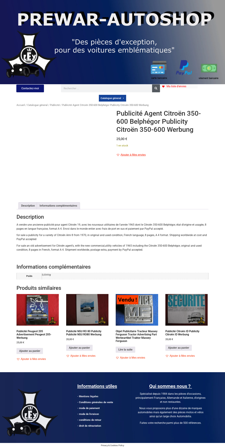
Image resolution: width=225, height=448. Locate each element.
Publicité (55, 105)
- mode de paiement (88, 408)
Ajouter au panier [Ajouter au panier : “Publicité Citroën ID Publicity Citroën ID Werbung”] (178, 347)
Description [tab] (28, 205)
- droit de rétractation (89, 425)
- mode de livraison (88, 414)
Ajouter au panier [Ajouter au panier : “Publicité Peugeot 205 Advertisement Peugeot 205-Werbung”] (29, 351)
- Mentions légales (87, 396)
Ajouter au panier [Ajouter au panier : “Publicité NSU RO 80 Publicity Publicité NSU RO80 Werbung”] (79, 347)
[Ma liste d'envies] (174, 86)
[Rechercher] (156, 88)
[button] (131, 154)
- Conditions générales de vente (95, 402)
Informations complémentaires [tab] (58, 205)
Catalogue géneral (112, 98)
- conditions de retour (89, 419)
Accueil (21, 105)
